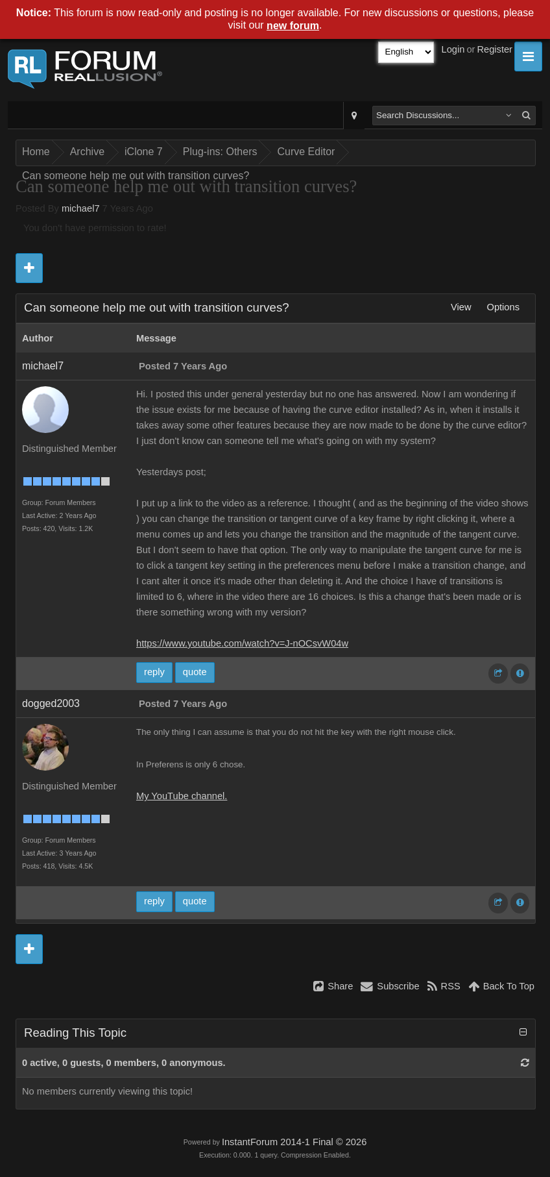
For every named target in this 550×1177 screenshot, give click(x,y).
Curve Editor (306, 151)
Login (453, 49)
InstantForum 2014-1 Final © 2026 (294, 1142)
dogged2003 (51, 703)
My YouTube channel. (181, 796)
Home (36, 151)
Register (494, 49)
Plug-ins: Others (220, 151)
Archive (87, 151)
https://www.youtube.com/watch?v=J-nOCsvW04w (242, 643)
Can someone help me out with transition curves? (135, 175)
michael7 (81, 208)
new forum (293, 25)
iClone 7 (144, 151)
